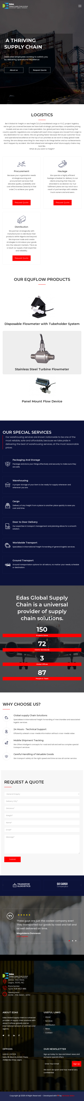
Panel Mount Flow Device (42, 401)
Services (48, 1021)
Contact (48, 1032)
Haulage (62, 171)
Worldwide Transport (25, 542)
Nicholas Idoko (68, 1095)
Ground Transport (23, 560)
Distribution (21, 227)
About (48, 1017)
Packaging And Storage (26, 460)
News (47, 1028)
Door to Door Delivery (25, 522)
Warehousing (20, 480)
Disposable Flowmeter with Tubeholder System (42, 324)
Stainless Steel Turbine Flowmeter (42, 369)
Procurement (21, 171)
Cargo (16, 501)
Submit (12, 859)
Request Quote (21, 202)
